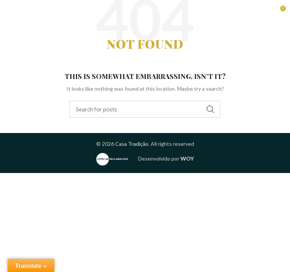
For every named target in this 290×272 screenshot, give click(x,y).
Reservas (246, 11)
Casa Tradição (131, 144)
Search (210, 109)
